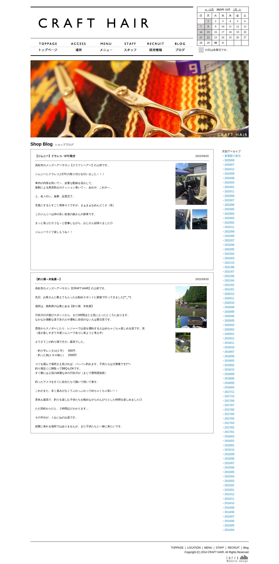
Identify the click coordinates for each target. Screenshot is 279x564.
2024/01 (229, 187)
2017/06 (229, 409)
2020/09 (229, 307)
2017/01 (229, 432)
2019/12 (229, 338)
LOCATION (194, 547)
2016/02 (229, 440)
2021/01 (229, 289)
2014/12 (229, 494)
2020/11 (229, 298)
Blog (245, 547)
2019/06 (229, 356)
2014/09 (229, 507)
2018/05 (229, 383)
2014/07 (229, 516)
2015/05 (229, 472)
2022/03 (229, 258)
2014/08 (229, 512)
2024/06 (229, 178)
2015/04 (229, 476)
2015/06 (229, 467)
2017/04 (229, 418)
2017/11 (229, 391)
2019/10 (229, 347)
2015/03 (229, 481)
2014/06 (229, 521)
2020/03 (229, 325)
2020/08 (229, 311)
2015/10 (229, 449)
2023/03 (229, 218)
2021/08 (229, 267)
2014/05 (229, 525)
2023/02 (229, 222)
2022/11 (229, 227)
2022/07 (229, 240)
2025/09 (229, 160)
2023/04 (229, 213)
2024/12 (229, 169)
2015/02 (229, 485)
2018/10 (229, 369)
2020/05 (229, 320)
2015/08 (229, 458)
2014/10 (229, 503)
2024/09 (229, 173)
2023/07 (229, 200)
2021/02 (229, 285)
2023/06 (229, 204)
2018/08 (229, 378)
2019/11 (229, 342)
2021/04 (229, 280)
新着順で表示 (233, 155)
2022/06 (229, 244)
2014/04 (229, 529)
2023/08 (229, 196)
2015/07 (229, 463)
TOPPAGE (177, 547)
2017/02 (229, 427)
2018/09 (229, 374)
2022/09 (229, 231)
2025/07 (229, 164)
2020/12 (229, 293)
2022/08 (229, 236)
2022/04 (229, 253)
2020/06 (229, 316)
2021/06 (229, 276)
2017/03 (229, 423)
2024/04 (229, 182)
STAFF (220, 547)
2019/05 (229, 360)
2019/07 (229, 351)
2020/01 (229, 334)
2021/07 (229, 271)
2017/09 (229, 400)
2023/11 (229, 191)
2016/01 (229, 445)
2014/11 (229, 498)
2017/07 (229, 405)
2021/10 (229, 262)
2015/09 (229, 454)
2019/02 (229, 365)
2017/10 (229, 396)
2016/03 (229, 436)
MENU (208, 547)
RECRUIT (234, 547)
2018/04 (229, 387)
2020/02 (229, 329)
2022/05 (229, 249)
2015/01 (229, 489)
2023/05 (229, 209)
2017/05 (229, 414)
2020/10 (229, 302)
